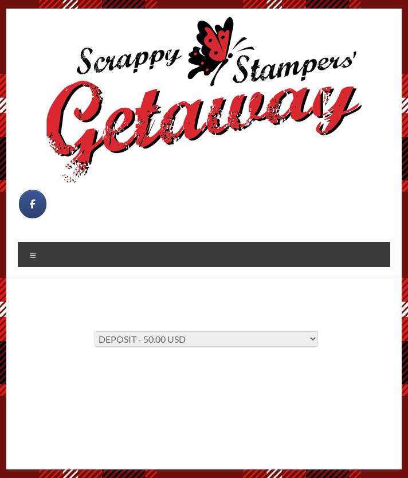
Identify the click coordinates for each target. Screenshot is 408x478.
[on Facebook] (32, 204)
